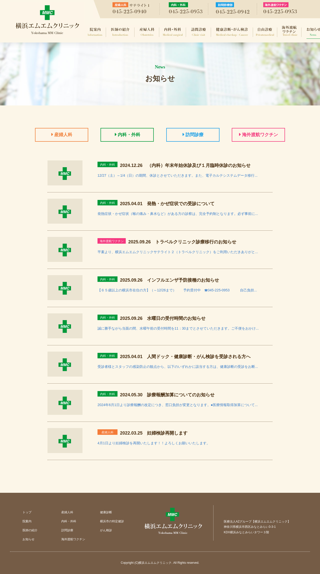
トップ (27, 512)
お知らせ (28, 539)
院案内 (95, 32)
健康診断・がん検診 (232, 32)
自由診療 (265, 32)
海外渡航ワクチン (289, 32)
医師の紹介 (120, 32)
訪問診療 (198, 32)
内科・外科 (172, 32)
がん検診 (106, 530)
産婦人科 (146, 32)
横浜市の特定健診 (112, 521)
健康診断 (106, 512)
